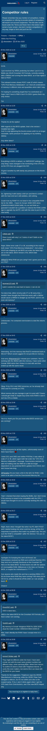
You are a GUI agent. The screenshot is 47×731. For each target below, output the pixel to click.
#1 (45, 50)
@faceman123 (14, 359)
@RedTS (4, 260)
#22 (45, 335)
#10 (45, 177)
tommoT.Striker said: (10, 656)
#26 (45, 402)
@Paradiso (5, 473)
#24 (45, 370)
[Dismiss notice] (44, 9)
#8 (45, 145)
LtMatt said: (7, 234)
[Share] (42, 50)
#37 (45, 541)
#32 (45, 433)
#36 (45, 511)
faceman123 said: (9, 283)
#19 (45, 305)
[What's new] (40, 3)
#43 (45, 639)
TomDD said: (7, 623)
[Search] (44, 3)
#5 (45, 106)
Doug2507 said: (8, 607)
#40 (45, 590)
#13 (45, 217)
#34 (45, 480)
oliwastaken (7, 41)
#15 (45, 267)
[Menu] (3, 2)
